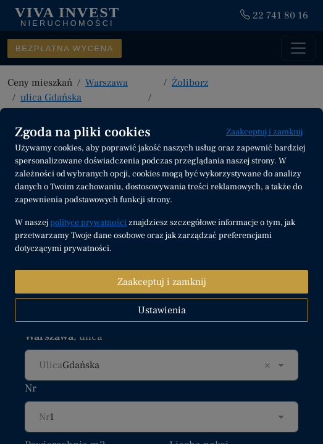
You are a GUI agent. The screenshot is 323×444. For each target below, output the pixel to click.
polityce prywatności (88, 222)
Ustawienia (162, 310)
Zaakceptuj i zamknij (264, 132)
